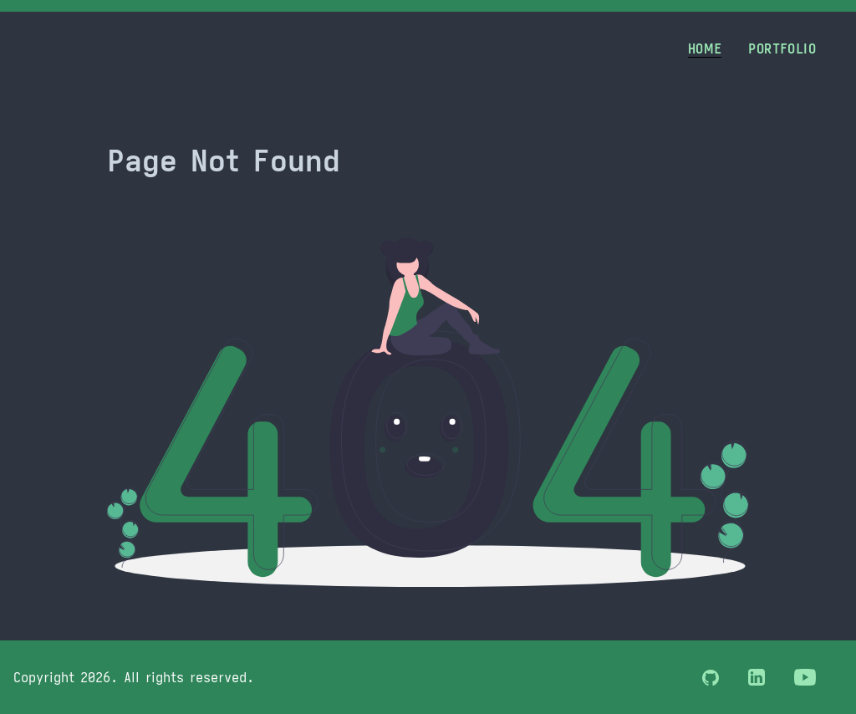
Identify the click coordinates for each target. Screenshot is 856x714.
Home (705, 48)
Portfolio (782, 48)
